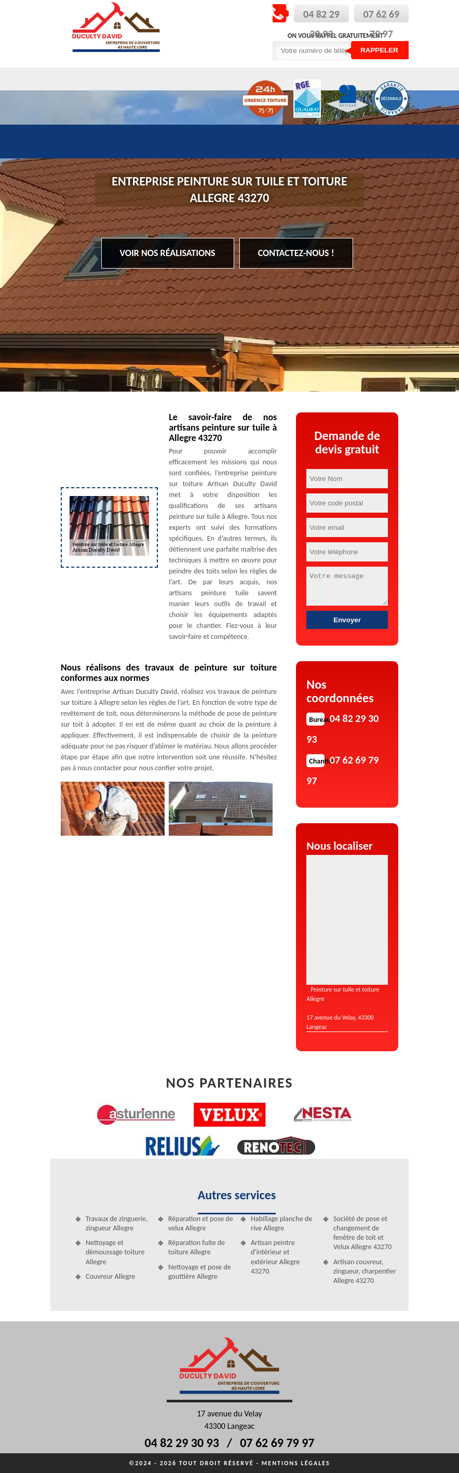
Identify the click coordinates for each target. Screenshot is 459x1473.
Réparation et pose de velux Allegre (200, 1223)
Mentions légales (296, 1463)
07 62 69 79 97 (277, 1442)
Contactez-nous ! (296, 253)
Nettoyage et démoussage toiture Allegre (115, 1252)
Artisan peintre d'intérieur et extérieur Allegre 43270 (275, 1257)
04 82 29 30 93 (182, 1442)
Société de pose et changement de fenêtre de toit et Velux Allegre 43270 (362, 1233)
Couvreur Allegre (110, 1276)
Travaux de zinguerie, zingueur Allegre (116, 1223)
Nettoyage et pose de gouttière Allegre (199, 1272)
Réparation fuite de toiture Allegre (196, 1247)
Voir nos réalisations (167, 253)
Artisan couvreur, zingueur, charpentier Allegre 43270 (364, 1271)
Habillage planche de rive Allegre (281, 1223)
